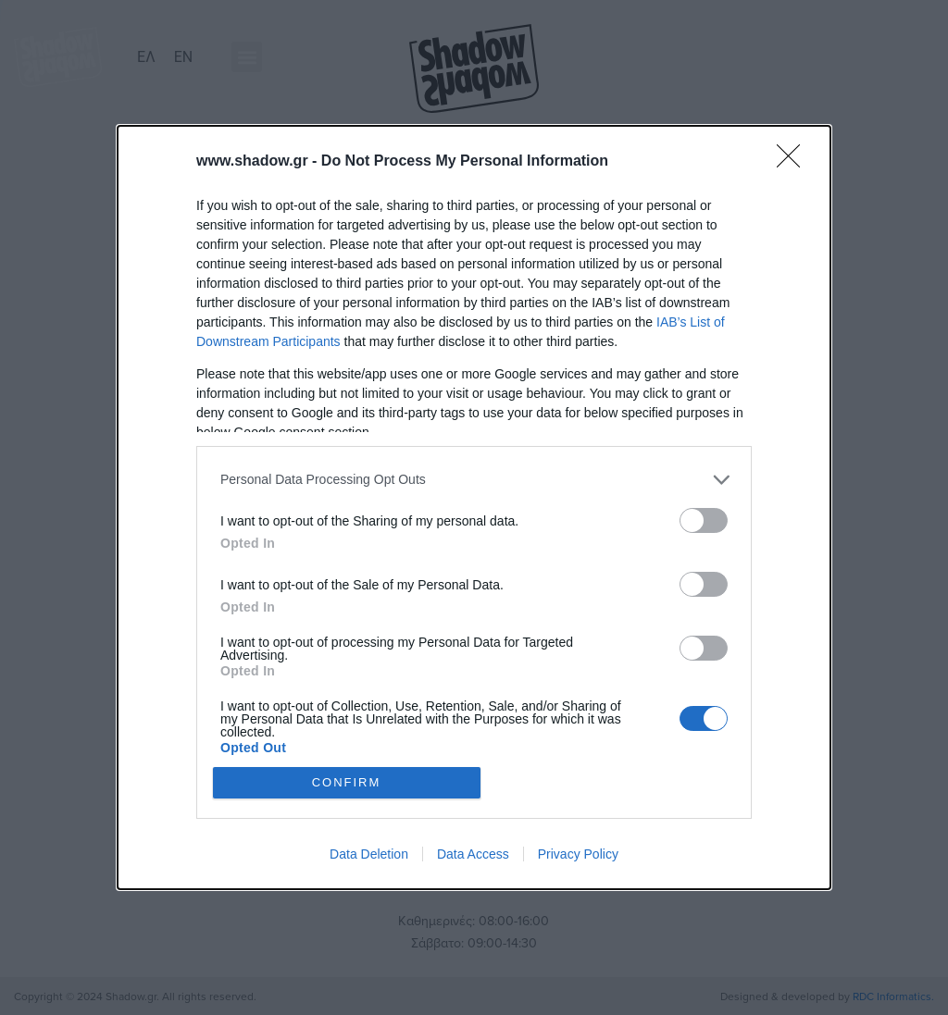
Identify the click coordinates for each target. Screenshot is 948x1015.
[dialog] (474, 507)
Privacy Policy (578, 854)
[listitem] (474, 479)
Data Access (473, 854)
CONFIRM (346, 782)
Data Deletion (369, 854)
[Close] (794, 161)
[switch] (704, 520)
